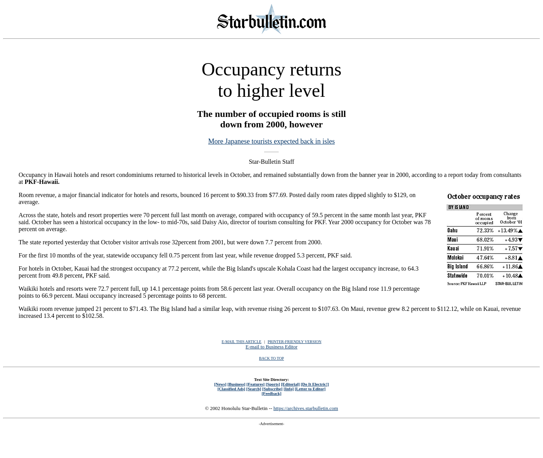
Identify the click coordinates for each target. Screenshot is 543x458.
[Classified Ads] (231, 388)
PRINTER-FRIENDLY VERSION (294, 342)
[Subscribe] (272, 388)
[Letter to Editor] (310, 388)
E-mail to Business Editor (271, 347)
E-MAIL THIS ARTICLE (241, 342)
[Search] (253, 388)
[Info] (289, 388)
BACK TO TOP (271, 358)
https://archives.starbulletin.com (305, 408)
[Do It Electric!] (315, 384)
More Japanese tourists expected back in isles (271, 141)
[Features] (255, 384)
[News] (220, 384)
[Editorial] (290, 384)
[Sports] (273, 384)
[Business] (236, 384)
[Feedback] (271, 393)
